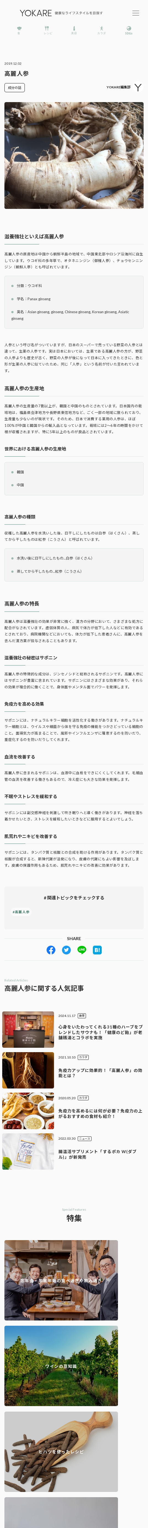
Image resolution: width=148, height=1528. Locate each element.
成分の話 (14, 88)
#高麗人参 (21, 912)
